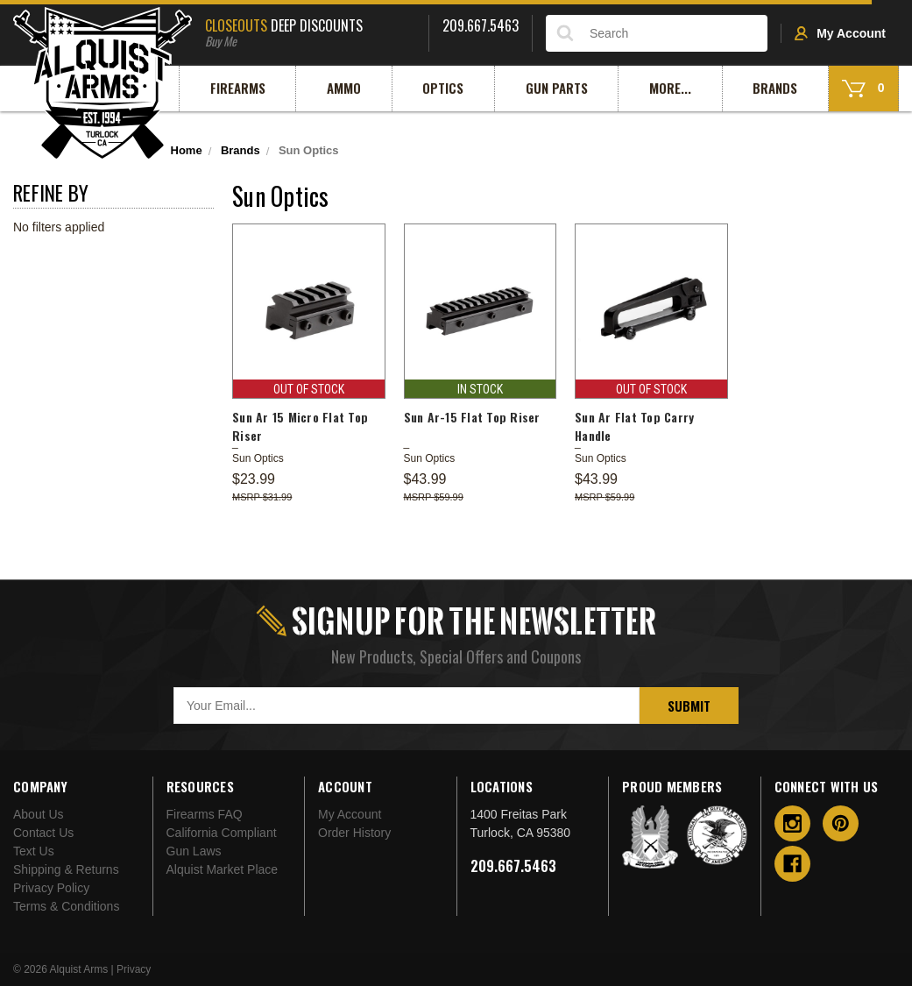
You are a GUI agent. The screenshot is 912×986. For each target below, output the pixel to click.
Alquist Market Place (222, 869)
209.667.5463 (513, 865)
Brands (775, 87)
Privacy (134, 969)
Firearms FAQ (204, 814)
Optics (442, 87)
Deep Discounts (310, 30)
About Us (38, 814)
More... (670, 87)
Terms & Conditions (66, 906)
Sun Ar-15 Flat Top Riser (472, 417)
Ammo (344, 87)
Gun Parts (557, 87)
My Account (840, 33)
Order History (354, 833)
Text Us (33, 851)
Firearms (237, 87)
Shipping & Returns (66, 869)
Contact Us (43, 833)
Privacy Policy (51, 888)
